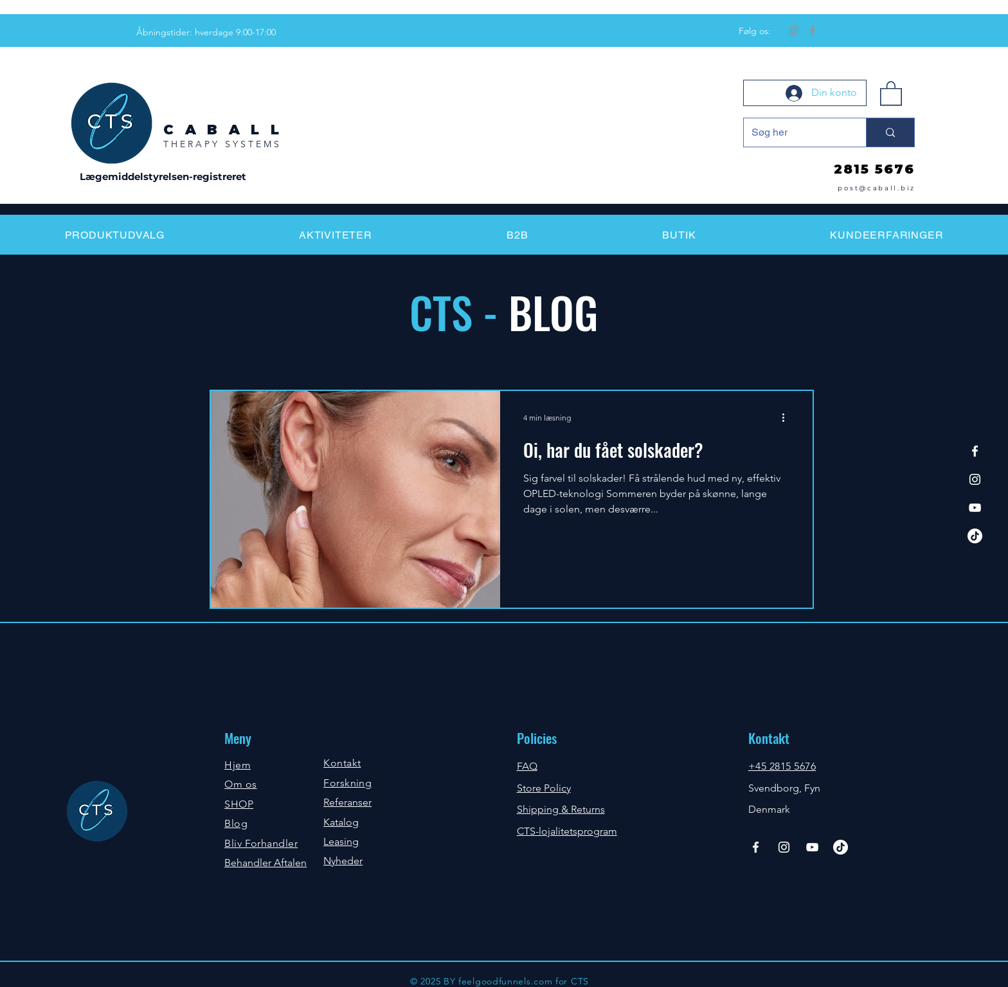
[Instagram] (794, 30)
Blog (236, 823)
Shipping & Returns (561, 809)
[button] (891, 92)
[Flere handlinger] (787, 417)
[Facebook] (812, 30)
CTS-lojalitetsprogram (567, 831)
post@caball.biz (876, 188)
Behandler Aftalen (265, 862)
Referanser (347, 802)
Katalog (341, 822)
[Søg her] (795, 132)
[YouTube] (975, 507)
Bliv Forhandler (261, 843)
